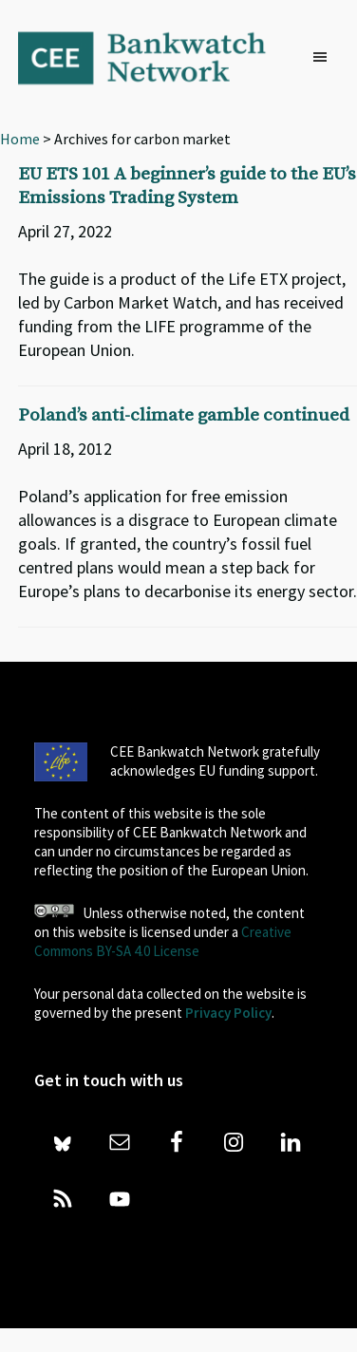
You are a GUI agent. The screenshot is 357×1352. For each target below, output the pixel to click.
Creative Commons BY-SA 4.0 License (162, 941)
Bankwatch (154, 57)
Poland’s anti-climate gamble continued (183, 415)
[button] (324, 58)
